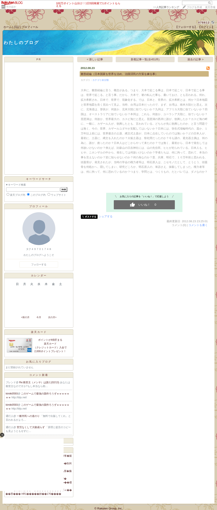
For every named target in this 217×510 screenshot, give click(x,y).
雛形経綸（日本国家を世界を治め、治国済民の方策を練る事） (119, 74)
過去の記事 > (195, 59)
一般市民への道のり (28, 416)
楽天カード (39, 332)
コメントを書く (198, 225)
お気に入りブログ (38, 361)
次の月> (52, 317)
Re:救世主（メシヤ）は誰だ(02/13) (39, 382)
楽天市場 (210, 7)
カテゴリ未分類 (100, 80)
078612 (204, 22)
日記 (16, 27)
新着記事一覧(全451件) (145, 59)
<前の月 (25, 317)
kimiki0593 (12, 393)
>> (166, 7)
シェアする (106, 216)
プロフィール (30, 27)
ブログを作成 (194, 7)
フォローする (38, 264)
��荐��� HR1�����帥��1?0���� (33, 493)
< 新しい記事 (95, 59)
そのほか (11, 6)
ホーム (7, 27)
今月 (38, 317)
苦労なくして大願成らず (31, 427)
